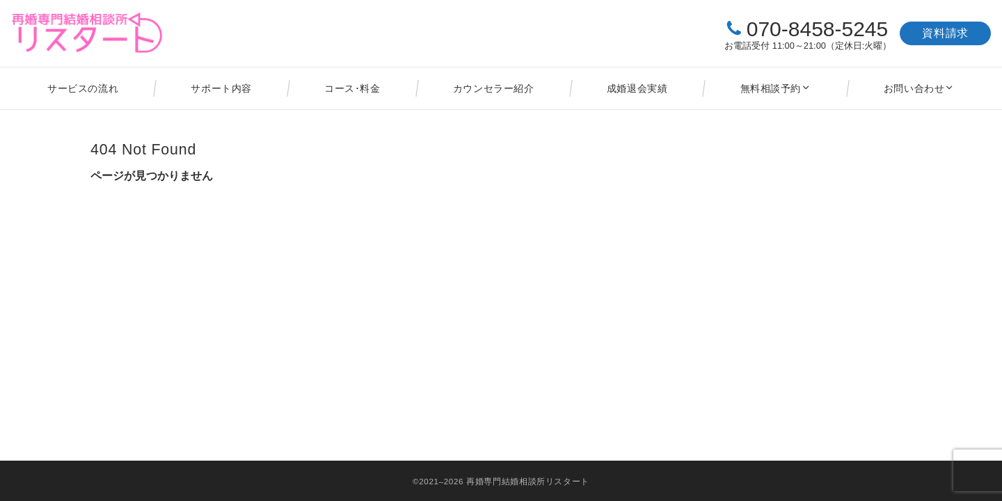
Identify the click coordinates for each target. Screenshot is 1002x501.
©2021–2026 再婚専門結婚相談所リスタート (501, 481)
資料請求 (945, 33)
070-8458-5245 (818, 28)
